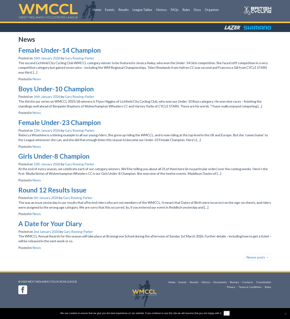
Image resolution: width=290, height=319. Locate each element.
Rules (186, 10)
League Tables (142, 10)
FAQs (174, 10)
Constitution (263, 282)
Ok (226, 313)
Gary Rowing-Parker (79, 58)
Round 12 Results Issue (52, 190)
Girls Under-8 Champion (54, 156)
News (36, 79)
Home (97, 10)
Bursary (234, 282)
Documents (220, 282)
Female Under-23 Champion (59, 122)
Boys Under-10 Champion (56, 89)
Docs (197, 10)
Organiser (212, 10)
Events (109, 10)
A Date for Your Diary (50, 224)
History (161, 10)
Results (123, 10)
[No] (285, 313)
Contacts (247, 282)
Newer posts (257, 257)
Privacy (231, 286)
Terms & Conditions (250, 286)
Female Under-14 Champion (59, 50)
